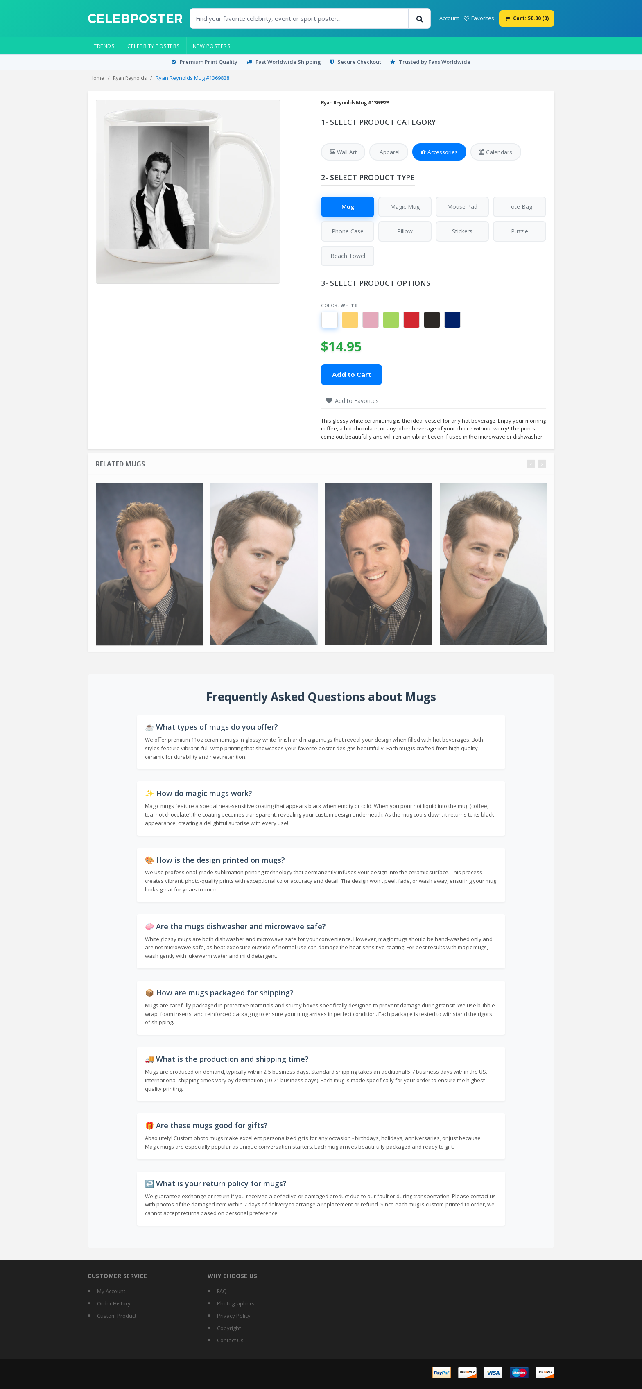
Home (97, 78)
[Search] (419, 18)
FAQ (222, 1291)
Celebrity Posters (153, 46)
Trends (104, 46)
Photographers (236, 1304)
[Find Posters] (299, 18)
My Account (111, 1291)
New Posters (212, 46)
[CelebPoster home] (135, 18)
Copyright (229, 1328)
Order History (114, 1304)
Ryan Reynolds (130, 78)
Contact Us (230, 1340)
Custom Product (116, 1316)
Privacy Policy (234, 1316)
